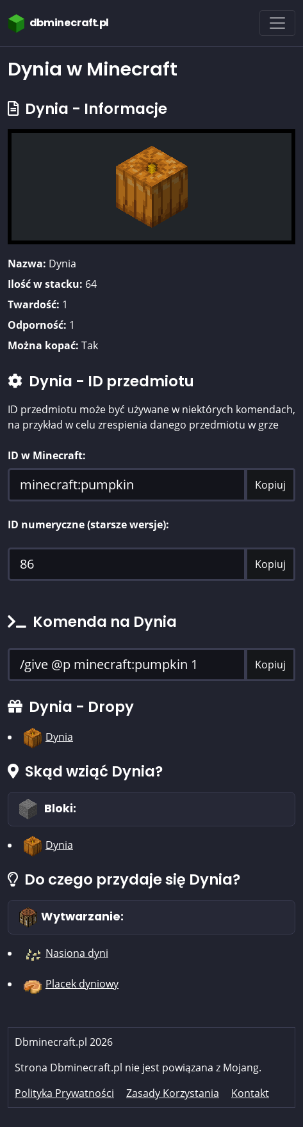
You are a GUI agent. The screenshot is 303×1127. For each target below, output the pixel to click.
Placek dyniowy (82, 984)
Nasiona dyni (76, 953)
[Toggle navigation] (277, 23)
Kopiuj (270, 485)
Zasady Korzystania (172, 1093)
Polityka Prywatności (64, 1093)
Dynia (59, 737)
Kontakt (250, 1093)
